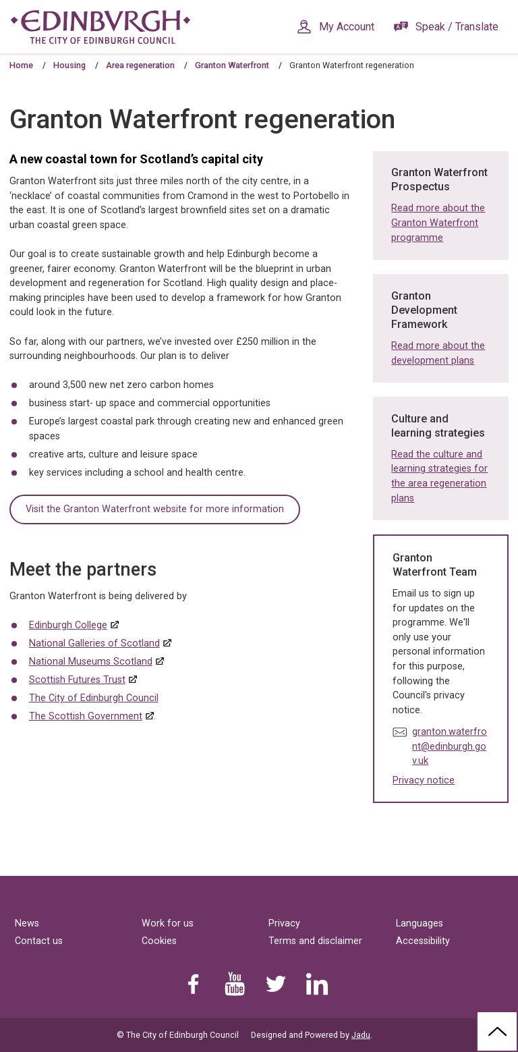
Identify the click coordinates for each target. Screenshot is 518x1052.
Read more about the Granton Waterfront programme (438, 222)
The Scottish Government (85, 716)
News (27, 923)
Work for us (168, 923)
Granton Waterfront (232, 65)
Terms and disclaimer (315, 941)
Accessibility (423, 941)
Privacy (284, 923)
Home (21, 65)
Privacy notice (424, 780)
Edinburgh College (68, 625)
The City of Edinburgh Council (94, 698)
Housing (69, 65)
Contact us (39, 941)
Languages (419, 923)
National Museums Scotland (90, 661)
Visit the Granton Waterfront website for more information (155, 509)
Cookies (159, 941)
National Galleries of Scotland (94, 643)
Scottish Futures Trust (77, 680)
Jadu (360, 1035)
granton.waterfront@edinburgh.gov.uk (449, 746)
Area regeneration (140, 65)
